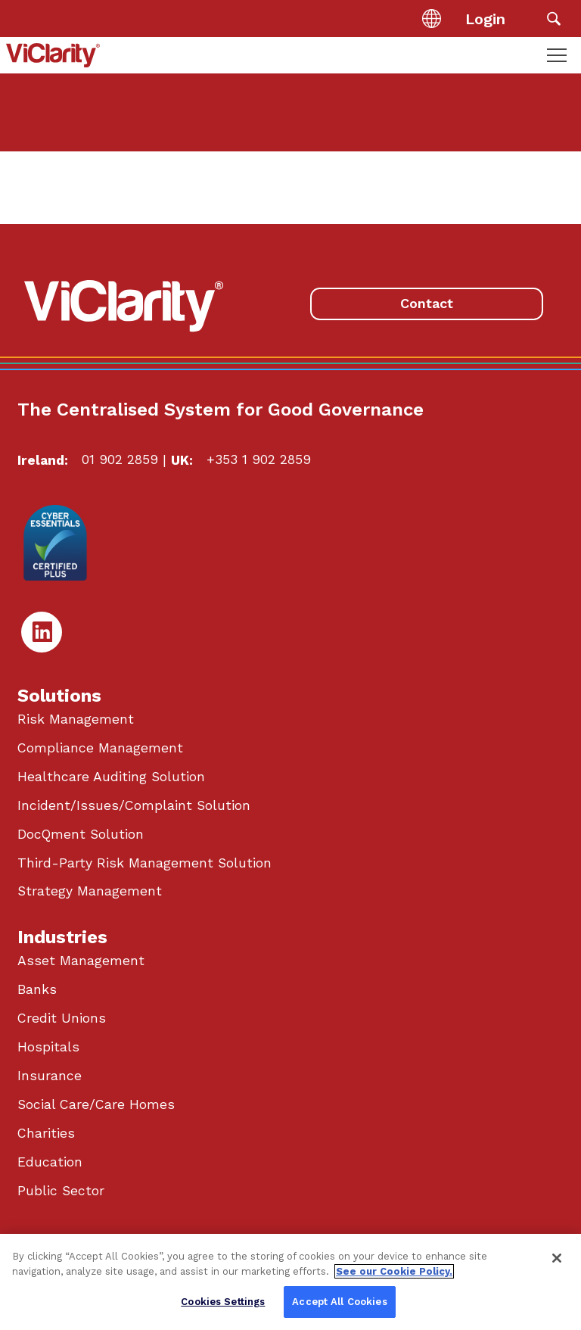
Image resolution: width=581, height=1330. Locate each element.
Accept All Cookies (339, 1301)
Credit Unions (61, 1018)
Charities (46, 1133)
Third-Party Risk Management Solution (144, 863)
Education (49, 1162)
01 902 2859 (120, 459)
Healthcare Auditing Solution (111, 776)
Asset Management (80, 960)
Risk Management (75, 719)
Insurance (49, 1075)
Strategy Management (89, 891)
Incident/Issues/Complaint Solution (133, 805)
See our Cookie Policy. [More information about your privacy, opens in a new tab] (394, 1271)
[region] (290, 1282)
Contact (426, 303)
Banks (37, 989)
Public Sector (60, 1190)
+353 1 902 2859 (259, 459)
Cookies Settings (223, 1301)
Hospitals (48, 1046)
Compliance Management (100, 747)
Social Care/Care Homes (96, 1104)
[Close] (556, 1258)
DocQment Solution (80, 834)
